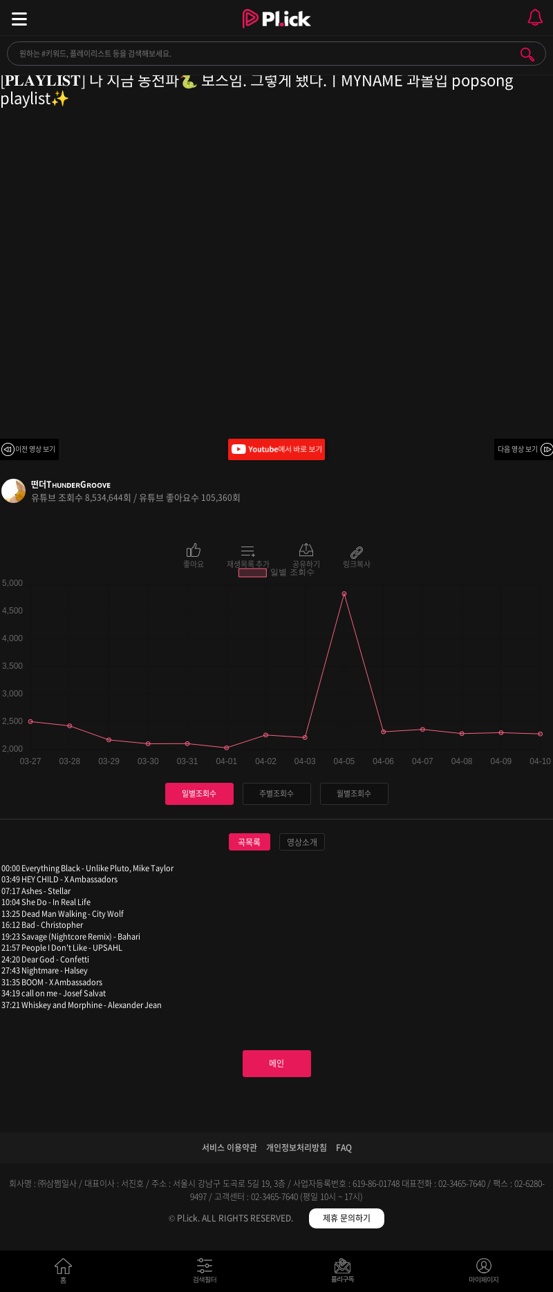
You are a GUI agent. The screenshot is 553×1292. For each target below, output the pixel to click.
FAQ (344, 1147)
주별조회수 (276, 793)
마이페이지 (484, 1273)
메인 (276, 1063)
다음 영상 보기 (518, 449)
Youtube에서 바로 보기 (276, 449)
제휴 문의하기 (347, 1218)
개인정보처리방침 (296, 1147)
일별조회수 (199, 793)
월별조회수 (354, 793)
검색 (527, 54)
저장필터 (346, 1273)
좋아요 (193, 563)
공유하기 (306, 563)
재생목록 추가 (248, 563)
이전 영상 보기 (35, 449)
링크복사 (357, 563)
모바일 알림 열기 (535, 17)
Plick (277, 31)
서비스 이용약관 (229, 1147)
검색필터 (208, 1273)
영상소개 (302, 842)
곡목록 (249, 842)
